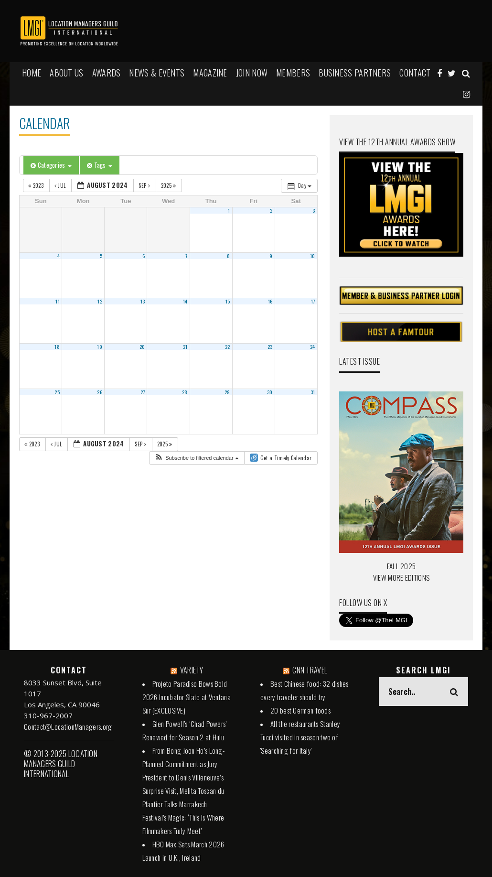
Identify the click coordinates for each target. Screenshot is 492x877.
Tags (99, 165)
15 (227, 301)
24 (312, 346)
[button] (197, 458)
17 (313, 301)
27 (142, 392)
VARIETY (191, 670)
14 (185, 301)
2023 (36, 185)
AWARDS (106, 72)
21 (185, 346)
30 (270, 392)
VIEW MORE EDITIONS (401, 577)
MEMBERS (293, 72)
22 (227, 346)
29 (227, 392)
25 (57, 392)
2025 (169, 185)
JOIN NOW (251, 72)
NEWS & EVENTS (156, 72)
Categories (51, 165)
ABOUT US (66, 72)
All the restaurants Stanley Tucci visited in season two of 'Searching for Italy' (300, 737)
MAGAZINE (210, 72)
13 (142, 301)
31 (312, 392)
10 (312, 256)
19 (99, 346)
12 (99, 301)
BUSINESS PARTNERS (355, 72)
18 (57, 346)
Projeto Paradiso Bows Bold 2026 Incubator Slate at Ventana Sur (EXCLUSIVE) (186, 696)
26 (99, 392)
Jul (60, 185)
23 (270, 346)
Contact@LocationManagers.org (68, 726)
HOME (31, 72)
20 (142, 346)
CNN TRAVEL (309, 670)
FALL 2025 (401, 566)
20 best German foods (300, 710)
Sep (145, 185)
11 (57, 301)
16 (270, 301)
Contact (414, 72)
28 (185, 392)
